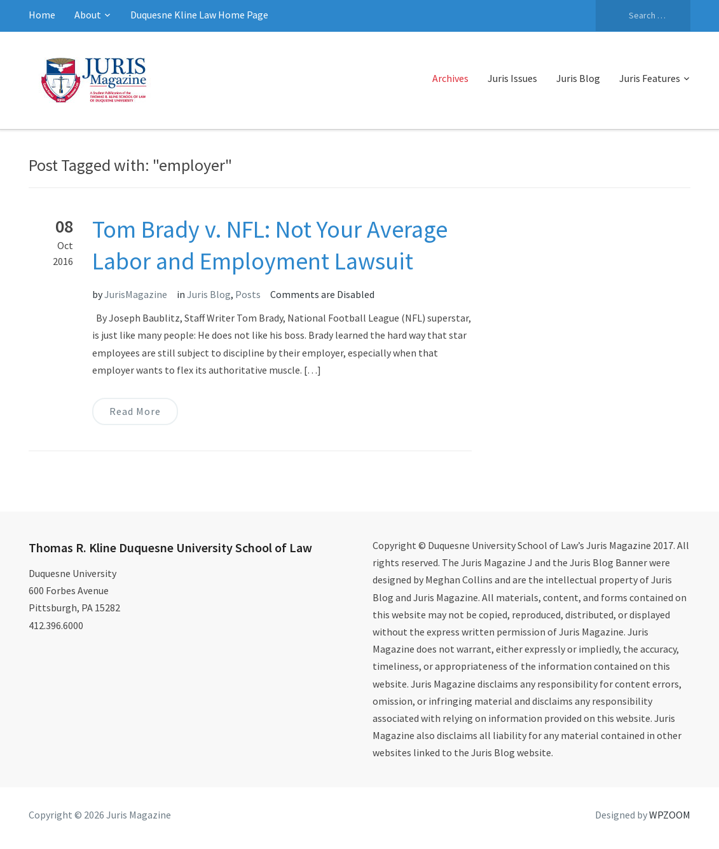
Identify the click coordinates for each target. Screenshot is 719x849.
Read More (135, 411)
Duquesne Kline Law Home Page (199, 14)
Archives (450, 78)
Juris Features (649, 78)
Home (42, 14)
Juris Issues (512, 78)
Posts (248, 294)
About (87, 14)
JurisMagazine (135, 294)
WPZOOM (669, 814)
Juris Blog (578, 78)
